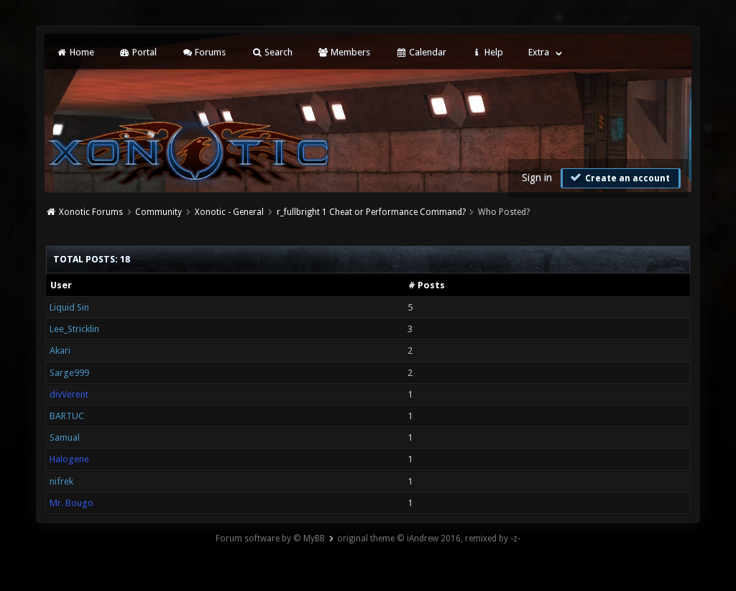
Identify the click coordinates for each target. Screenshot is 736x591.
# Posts (426, 285)
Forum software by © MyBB (270, 538)
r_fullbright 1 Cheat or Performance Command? (371, 212)
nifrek (61, 481)
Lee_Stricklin (74, 329)
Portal (138, 52)
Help (487, 52)
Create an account (619, 177)
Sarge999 (69, 372)
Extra (538, 52)
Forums (204, 52)
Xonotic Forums (91, 212)
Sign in (537, 177)
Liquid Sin (69, 307)
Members (344, 52)
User (61, 285)
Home (74, 52)
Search (271, 52)
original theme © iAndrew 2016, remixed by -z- (428, 538)
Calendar (420, 52)
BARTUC (67, 416)
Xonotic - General (229, 212)
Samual (65, 437)
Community (158, 212)
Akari (60, 350)
